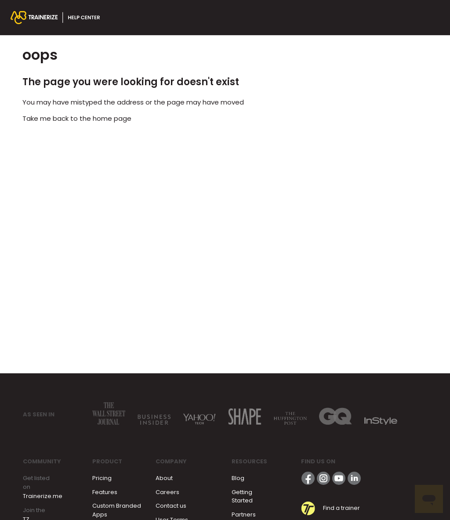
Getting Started (242, 496)
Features (104, 492)
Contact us (171, 506)
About (164, 478)
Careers (167, 492)
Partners (244, 514)
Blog (238, 478)
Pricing (102, 478)
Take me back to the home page (76, 118)
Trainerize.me (42, 496)
